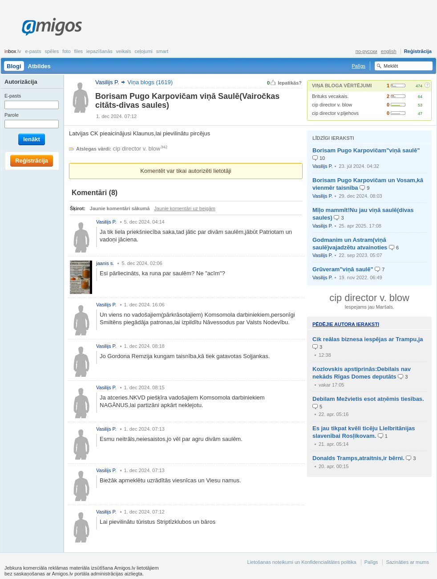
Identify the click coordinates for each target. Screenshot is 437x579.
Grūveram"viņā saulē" (342, 269)
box (12, 51)
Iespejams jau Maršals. (369, 307)
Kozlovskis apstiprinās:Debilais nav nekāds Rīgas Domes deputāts (361, 373)
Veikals (123, 51)
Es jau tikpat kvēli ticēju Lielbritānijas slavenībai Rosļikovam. (363, 432)
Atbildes (39, 66)
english (389, 51)
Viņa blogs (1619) (150, 82)
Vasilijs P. (322, 166)
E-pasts (33, 51)
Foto (66, 51)
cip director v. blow (332, 104)
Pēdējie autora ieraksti (345, 324)
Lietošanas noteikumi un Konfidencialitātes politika (301, 562)
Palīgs (358, 66)
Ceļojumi (143, 51)
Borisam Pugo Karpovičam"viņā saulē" (366, 150)
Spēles (52, 51)
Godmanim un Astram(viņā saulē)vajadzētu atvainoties (349, 243)
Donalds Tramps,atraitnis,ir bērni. (358, 458)
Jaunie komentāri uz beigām (184, 208)
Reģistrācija (418, 51)
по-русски (366, 51)
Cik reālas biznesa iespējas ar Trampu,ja (367, 339)
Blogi (14, 66)
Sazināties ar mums (407, 562)
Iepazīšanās (99, 51)
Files (78, 51)
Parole (11, 115)
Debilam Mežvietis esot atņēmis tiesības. (368, 399)
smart (162, 51)
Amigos (52, 27)
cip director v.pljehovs (335, 113)
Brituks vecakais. (330, 96)
